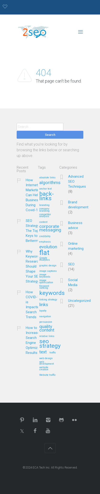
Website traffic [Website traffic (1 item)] (47, 375)
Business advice (75, 225)
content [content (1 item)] (43, 222)
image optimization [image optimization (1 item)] (46, 281)
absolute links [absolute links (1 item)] (47, 177)
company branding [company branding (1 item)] (44, 209)
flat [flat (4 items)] (44, 252)
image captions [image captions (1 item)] (48, 271)
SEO (71, 264)
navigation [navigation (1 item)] (45, 316)
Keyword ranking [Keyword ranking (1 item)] (44, 287)
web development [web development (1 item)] (46, 363)
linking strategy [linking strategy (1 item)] (48, 299)
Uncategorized (79, 300)
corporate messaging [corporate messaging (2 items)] (50, 228)
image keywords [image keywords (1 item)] (44, 275)
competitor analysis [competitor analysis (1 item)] (45, 215)
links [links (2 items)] (43, 304)
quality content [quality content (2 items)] (46, 328)
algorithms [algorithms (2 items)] (49, 182)
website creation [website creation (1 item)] (43, 368)
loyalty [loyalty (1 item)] (42, 310)
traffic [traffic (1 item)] (53, 352)
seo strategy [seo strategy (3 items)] (50, 343)
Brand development (78, 204)
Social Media (73, 282)
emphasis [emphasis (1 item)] (45, 241)
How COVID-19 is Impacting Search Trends (33, 304)
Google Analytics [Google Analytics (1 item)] (44, 259)
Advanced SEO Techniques (77, 181)
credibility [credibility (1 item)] (44, 236)
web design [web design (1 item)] (46, 358)
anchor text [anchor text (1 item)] (45, 188)
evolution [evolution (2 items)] (48, 247)
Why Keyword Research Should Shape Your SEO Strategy (33, 266)
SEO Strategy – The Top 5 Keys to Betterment (34, 231)
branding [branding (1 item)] (44, 205)
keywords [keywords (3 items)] (52, 293)
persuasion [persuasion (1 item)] (45, 322)
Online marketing (76, 246)
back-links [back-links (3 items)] (46, 196)
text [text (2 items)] (43, 352)
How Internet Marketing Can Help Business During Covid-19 (33, 195)
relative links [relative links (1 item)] (46, 336)
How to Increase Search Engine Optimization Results (35, 340)
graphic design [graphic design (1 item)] (47, 265)
